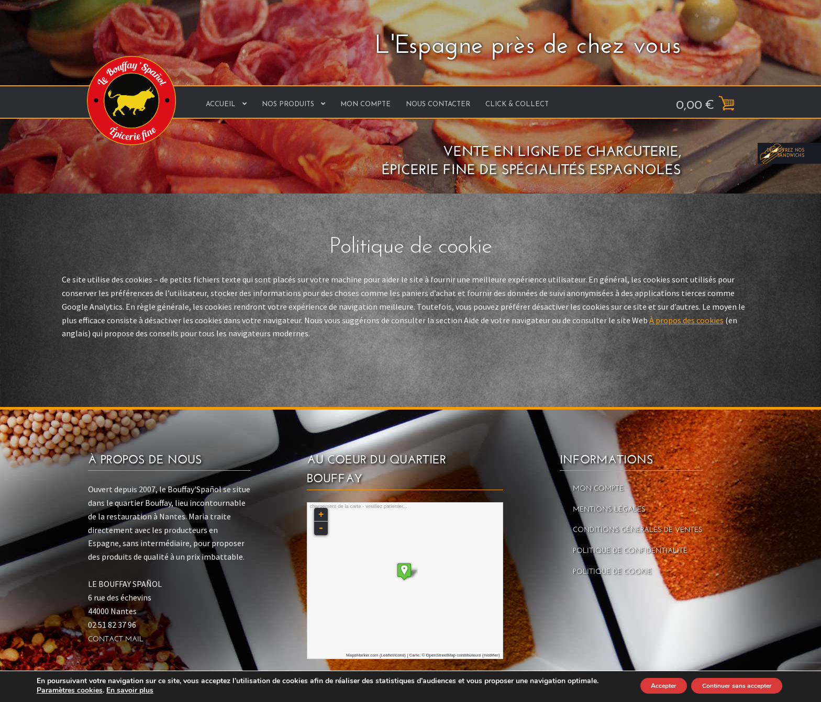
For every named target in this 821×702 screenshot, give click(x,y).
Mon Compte (365, 104)
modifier (490, 655)
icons (400, 655)
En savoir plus (164, 690)
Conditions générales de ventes (638, 530)
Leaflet (387, 655)
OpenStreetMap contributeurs (453, 655)
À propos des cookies (686, 320)
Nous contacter (438, 104)
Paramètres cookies (105, 690)
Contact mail (115, 639)
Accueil (221, 104)
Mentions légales (609, 510)
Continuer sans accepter (726, 685)
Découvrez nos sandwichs (789, 342)
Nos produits (288, 104)
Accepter (635, 685)
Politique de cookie (612, 572)
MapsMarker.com (362, 655)
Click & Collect (517, 104)
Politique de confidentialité (630, 551)
